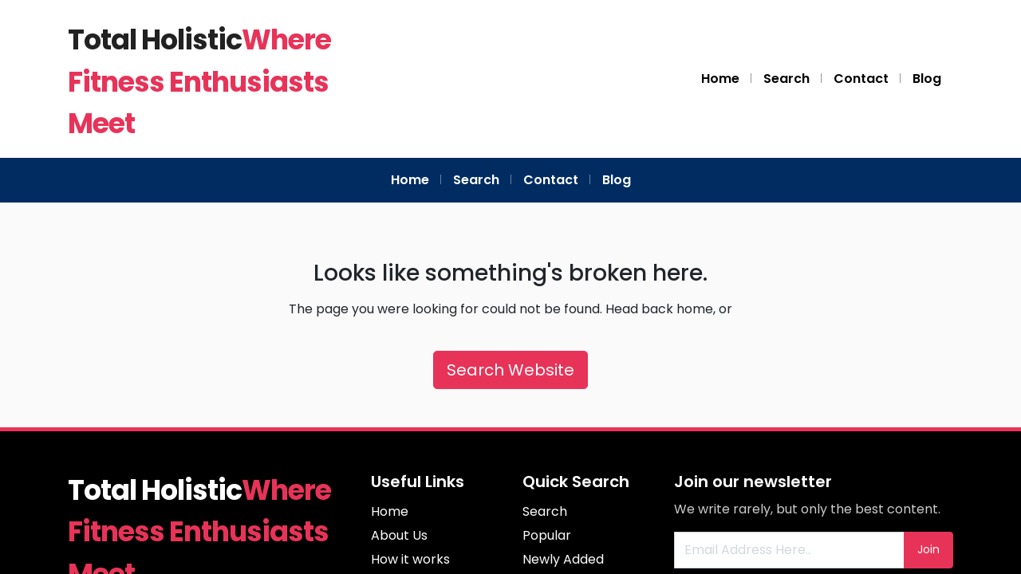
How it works (410, 559)
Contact (861, 78)
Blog (927, 78)
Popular (546, 535)
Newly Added (563, 559)
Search (786, 78)
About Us (399, 535)
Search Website (510, 370)
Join (928, 549)
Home (720, 78)
